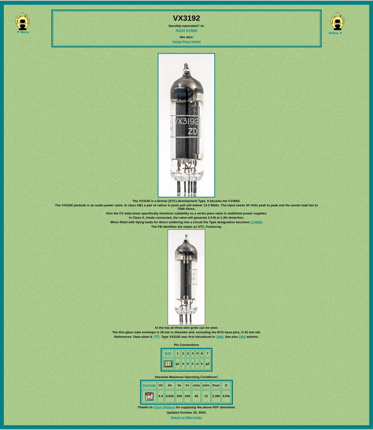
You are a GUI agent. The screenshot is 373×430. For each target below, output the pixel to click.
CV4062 (191, 30)
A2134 (180, 30)
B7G (168, 353)
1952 (219, 337)
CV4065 (256, 222)
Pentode (149, 385)
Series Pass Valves (186, 41)
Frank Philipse (164, 407)
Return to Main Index (186, 417)
